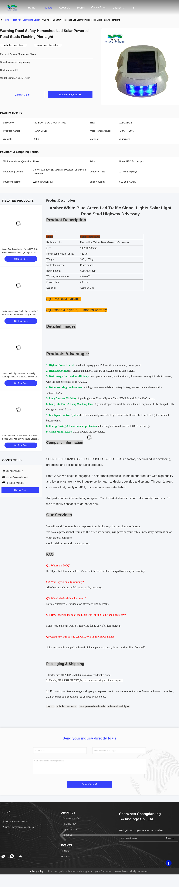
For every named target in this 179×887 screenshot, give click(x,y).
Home (31, 7)
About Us (64, 7)
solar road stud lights (118, 706)
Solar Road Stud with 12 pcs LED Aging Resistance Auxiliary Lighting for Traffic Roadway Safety (20, 252)
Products (47, 7)
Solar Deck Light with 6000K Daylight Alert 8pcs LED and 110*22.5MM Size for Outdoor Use (19, 376)
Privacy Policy (36, 871)
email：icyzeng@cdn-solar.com (18, 827)
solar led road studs (67, 706)
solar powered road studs (92, 706)
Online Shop (98, 7)
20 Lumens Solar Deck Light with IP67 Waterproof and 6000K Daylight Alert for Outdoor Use (20, 314)
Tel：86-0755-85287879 (14, 821)
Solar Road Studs (31, 20)
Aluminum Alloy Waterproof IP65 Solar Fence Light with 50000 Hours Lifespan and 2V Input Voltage (20, 438)
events (81, 7)
